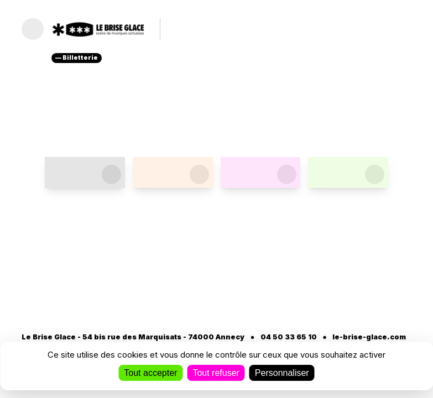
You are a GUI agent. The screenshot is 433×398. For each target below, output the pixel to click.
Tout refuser (215, 373)
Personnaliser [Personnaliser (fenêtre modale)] (282, 373)
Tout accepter (150, 373)
